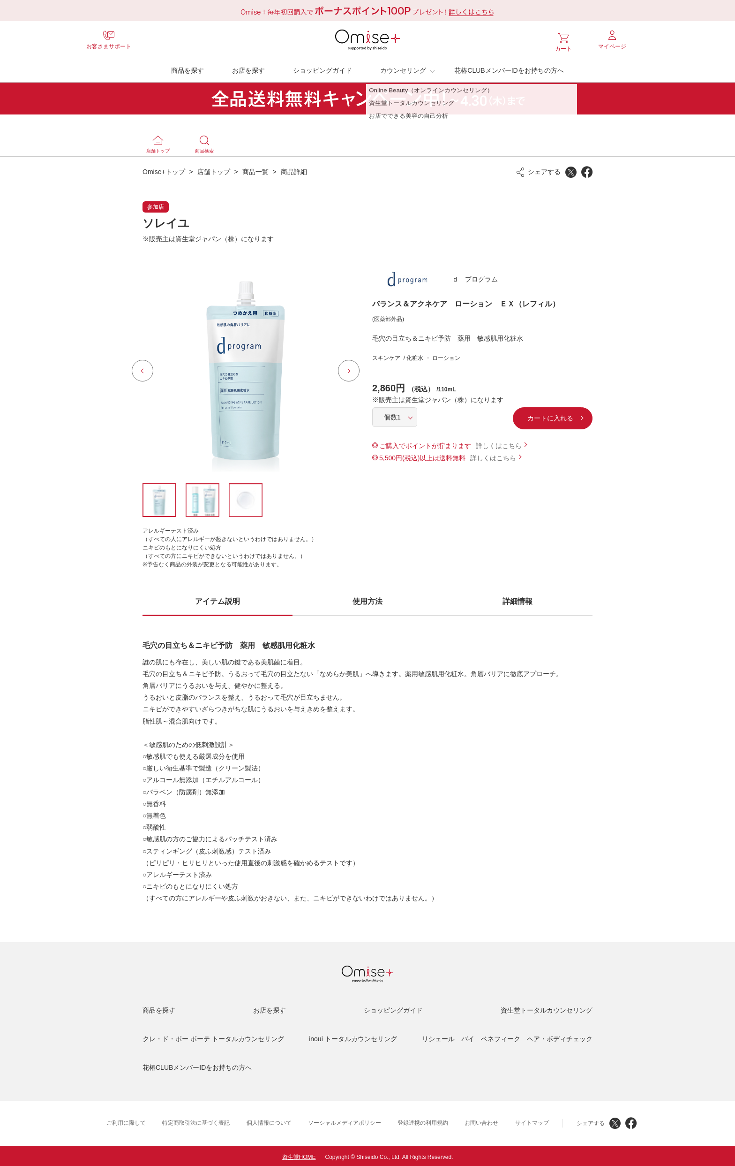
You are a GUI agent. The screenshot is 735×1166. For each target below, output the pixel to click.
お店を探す (248, 68)
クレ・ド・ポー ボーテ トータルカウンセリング (213, 1036)
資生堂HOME (299, 1154)
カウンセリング (403, 68)
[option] (245, 368)
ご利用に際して (126, 1120)
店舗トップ (213, 169)
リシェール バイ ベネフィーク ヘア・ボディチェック (507, 1036)
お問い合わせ (481, 1120)
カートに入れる (520, 415)
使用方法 (367, 599)
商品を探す (187, 68)
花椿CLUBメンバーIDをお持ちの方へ (508, 68)
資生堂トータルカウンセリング (546, 1008)
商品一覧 (255, 169)
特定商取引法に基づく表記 (196, 1120)
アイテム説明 (217, 599)
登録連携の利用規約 (423, 1120)
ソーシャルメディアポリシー (344, 1120)
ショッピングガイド (322, 68)
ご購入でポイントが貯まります (425, 443)
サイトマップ (532, 1120)
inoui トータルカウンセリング (353, 1036)
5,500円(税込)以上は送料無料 (422, 455)
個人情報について (269, 1120)
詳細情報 (517, 599)
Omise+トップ (163, 169)
